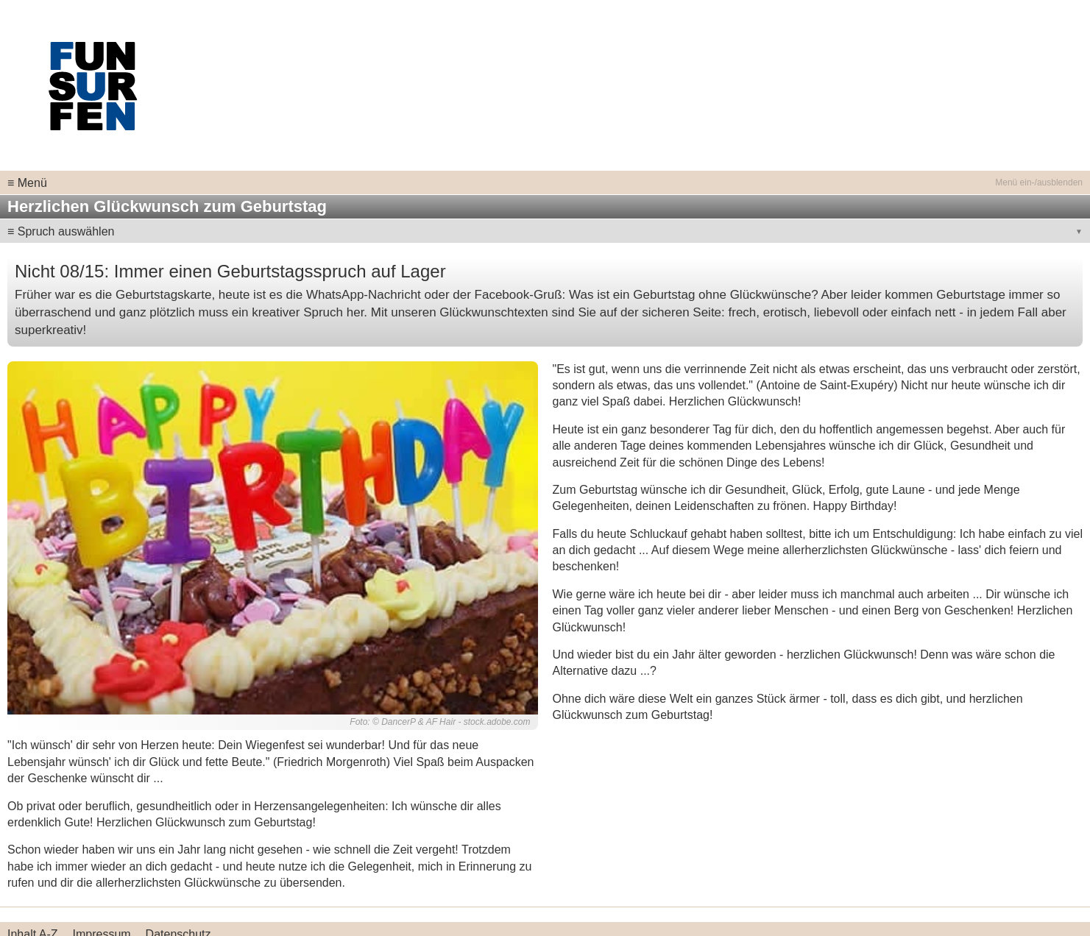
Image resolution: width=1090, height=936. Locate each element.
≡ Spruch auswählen (60, 231)
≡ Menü (27, 183)
